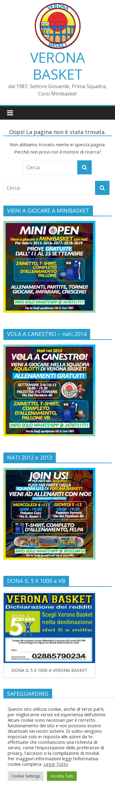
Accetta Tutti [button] (62, 776)
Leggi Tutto (56, 764)
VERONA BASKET (57, 66)
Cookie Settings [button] (25, 776)
